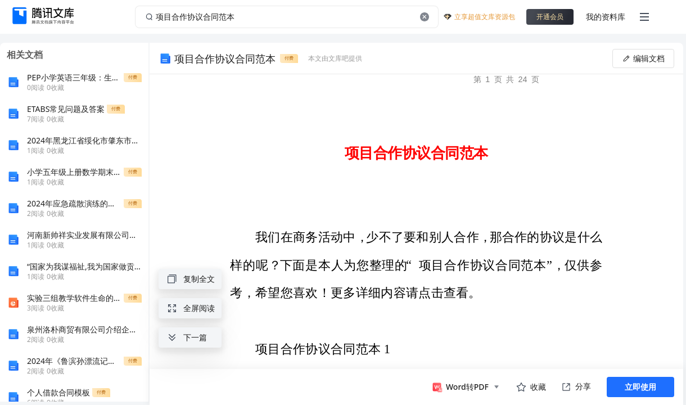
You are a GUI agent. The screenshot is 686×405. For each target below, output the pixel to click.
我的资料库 (605, 16)
